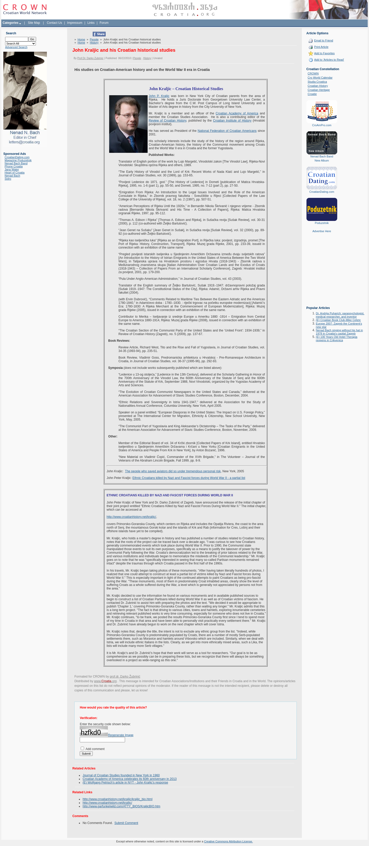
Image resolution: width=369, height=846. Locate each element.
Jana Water (12, 169)
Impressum (74, 23)
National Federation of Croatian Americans (227, 131)
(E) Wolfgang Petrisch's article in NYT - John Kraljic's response (125, 782)
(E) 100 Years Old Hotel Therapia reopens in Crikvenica (336, 338)
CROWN (313, 73)
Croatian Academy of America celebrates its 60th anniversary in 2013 (130, 779)
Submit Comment (126, 823)
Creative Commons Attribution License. (228, 841)
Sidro (8, 178)
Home (81, 39)
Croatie (312, 93)
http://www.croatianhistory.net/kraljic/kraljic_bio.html (117, 799)
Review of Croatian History (167, 120)
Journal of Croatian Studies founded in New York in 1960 (121, 775)
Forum (104, 23)
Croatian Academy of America (237, 113)
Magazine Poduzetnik (18, 160)
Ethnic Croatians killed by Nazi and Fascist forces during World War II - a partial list (188, 478)
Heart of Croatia (15, 172)
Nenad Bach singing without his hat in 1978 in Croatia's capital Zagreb (339, 332)
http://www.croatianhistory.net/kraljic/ (131, 517)
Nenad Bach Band (16, 163)
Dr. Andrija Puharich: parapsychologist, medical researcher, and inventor (340, 315)
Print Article (321, 46)
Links (91, 23)
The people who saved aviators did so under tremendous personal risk (173, 471)
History (94, 42)
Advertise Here (321, 231)
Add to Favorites (324, 53)
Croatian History (318, 85)
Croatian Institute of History (232, 120)
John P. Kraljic (159, 96)
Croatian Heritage (319, 89)
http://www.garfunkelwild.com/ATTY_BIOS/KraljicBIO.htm (121, 806)
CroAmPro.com (321, 125)
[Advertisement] (321, 273)
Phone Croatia (14, 166)
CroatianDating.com (17, 157)
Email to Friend (323, 40)
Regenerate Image (120, 735)
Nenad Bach (12, 175)
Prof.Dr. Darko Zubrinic (90, 58)
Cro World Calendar (320, 77)
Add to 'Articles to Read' (329, 59)
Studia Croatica (317, 81)
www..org (105, 681)
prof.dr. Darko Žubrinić (125, 676)
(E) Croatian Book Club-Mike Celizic (338, 320)
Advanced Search (16, 47)
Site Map (34, 23)
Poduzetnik (322, 222)
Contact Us (54, 23)
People (94, 39)
